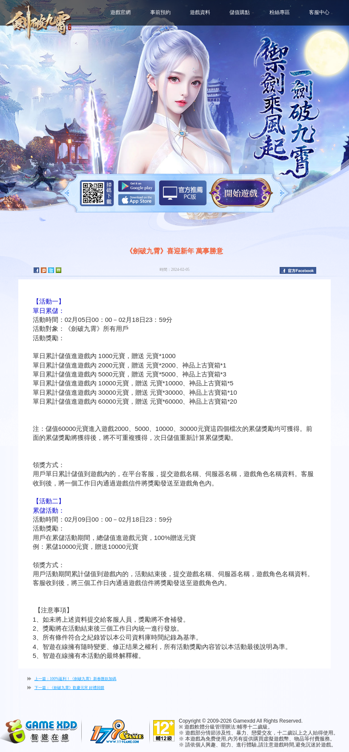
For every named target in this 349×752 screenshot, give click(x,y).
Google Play (136, 186)
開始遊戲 (241, 193)
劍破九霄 (38, 21)
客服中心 (319, 12)
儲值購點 (239, 12)
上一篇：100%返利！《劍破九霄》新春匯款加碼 (75, 679)
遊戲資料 (200, 12)
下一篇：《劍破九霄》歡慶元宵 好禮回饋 (69, 688)
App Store (136, 200)
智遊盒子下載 (183, 193)
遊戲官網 (120, 12)
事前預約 (160, 12)
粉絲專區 (279, 12)
